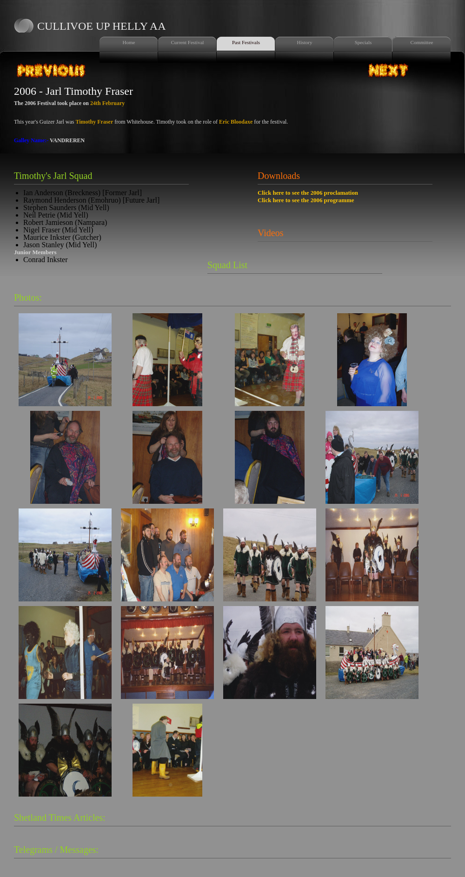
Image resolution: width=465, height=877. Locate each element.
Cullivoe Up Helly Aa (101, 26)
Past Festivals (246, 42)
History (304, 42)
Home (129, 42)
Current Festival (187, 42)
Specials (363, 42)
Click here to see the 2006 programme (306, 200)
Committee (422, 42)
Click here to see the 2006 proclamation (308, 193)
